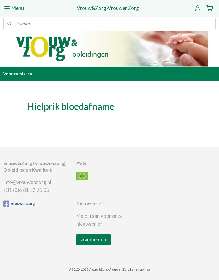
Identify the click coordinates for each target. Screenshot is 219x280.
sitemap (138, 269)
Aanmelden (93, 239)
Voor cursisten (17, 73)
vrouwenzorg (19, 203)
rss (148, 269)
